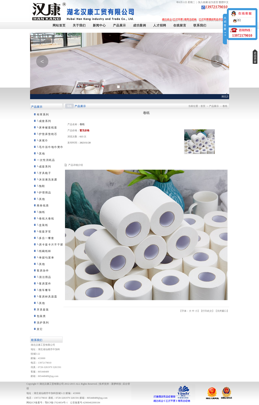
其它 (40, 329)
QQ (238, 20)
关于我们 (79, 25)
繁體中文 (224, 2)
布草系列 (43, 114)
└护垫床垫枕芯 (47, 134)
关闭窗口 (222, 310)
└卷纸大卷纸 (45, 218)
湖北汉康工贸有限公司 (51, 383)
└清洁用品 (44, 277)
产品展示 (119, 25)
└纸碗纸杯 (44, 251)
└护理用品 (44, 192)
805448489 (43, 371)
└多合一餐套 (45, 238)
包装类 (41, 316)
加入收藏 (203, 2)
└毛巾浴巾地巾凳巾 (50, 147)
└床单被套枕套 (47, 127)
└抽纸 (41, 212)
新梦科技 (116, 383)
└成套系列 (44, 121)
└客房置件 (44, 283)
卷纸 (224, 106)
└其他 (41, 153)
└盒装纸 (42, 225)
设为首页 (213, 2)
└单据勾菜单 (45, 257)
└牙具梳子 (44, 173)
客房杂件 (43, 270)
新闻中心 (99, 25)
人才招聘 (159, 25)
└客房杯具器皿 (47, 296)
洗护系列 (43, 322)
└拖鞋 (41, 186)
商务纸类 (43, 205)
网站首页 (59, 25)
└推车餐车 (44, 290)
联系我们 (199, 25)
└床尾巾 (42, 140)
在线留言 (179, 25)
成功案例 (139, 25)
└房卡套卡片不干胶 (50, 244)
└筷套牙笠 (44, 231)
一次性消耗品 (46, 160)
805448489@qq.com (48, 376)
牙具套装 (43, 309)
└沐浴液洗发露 (47, 179)
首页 (202, 106)
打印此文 (207, 310)
